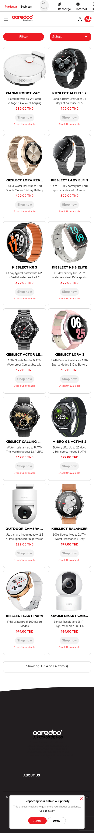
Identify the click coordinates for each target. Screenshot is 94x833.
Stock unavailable (24, 124)
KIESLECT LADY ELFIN (69, 180)
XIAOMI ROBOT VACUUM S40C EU (34, 93)
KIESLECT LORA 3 (69, 354)
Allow (37, 820)
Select (70, 36)
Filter (23, 36)
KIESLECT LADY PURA (24, 616)
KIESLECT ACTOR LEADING (28, 354)
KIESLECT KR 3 (24, 267)
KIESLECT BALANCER (69, 529)
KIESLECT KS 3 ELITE (69, 267)
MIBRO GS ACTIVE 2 (69, 441)
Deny (56, 820)
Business (26, 7)
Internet (81, 9)
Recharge (64, 9)
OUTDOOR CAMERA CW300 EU (32, 529)
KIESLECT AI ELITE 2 (69, 93)
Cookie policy (47, 811)
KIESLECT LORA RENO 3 (26, 180)
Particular (11, 7)
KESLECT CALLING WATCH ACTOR (35, 441)
